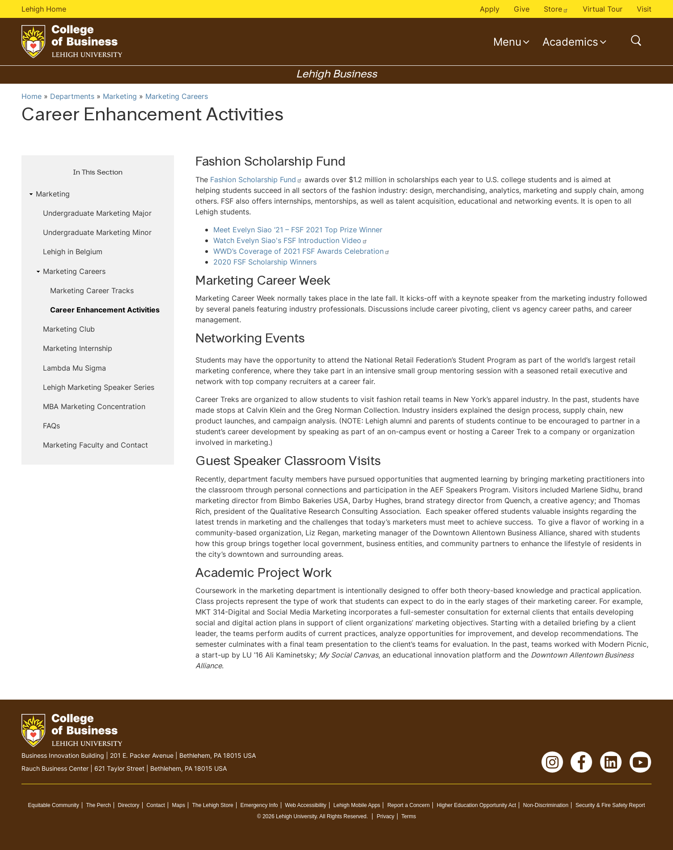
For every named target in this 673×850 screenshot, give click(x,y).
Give (521, 9)
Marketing (120, 96)
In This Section (98, 172)
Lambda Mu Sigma (74, 368)
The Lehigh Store (212, 805)
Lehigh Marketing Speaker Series (98, 387)
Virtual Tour (602, 9)
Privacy (385, 816)
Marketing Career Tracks (92, 290)
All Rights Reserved (342, 816)
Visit (644, 9)
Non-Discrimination (545, 805)
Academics (570, 41)
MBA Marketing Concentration (94, 406)
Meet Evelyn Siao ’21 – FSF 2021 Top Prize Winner (297, 230)
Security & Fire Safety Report (610, 805)
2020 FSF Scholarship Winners (265, 262)
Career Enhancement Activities (105, 310)
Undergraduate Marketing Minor (97, 232)
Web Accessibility (305, 805)
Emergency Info (259, 805)
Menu (507, 41)
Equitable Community (53, 805)
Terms (409, 816)
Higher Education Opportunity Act (476, 805)
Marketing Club (69, 329)
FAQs (51, 426)
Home (31, 96)
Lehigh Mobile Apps (357, 805)
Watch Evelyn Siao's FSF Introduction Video (290, 240)
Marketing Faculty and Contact (95, 445)
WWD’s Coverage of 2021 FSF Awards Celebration (301, 251)
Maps (178, 805)
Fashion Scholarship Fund (256, 179)
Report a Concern (408, 805)
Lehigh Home (43, 9)
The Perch (98, 805)
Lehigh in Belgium (72, 251)
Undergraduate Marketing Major (97, 213)
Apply (489, 9)
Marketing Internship (77, 348)
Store (556, 9)
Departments (72, 96)
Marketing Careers (176, 96)
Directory (129, 805)
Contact (155, 805)
